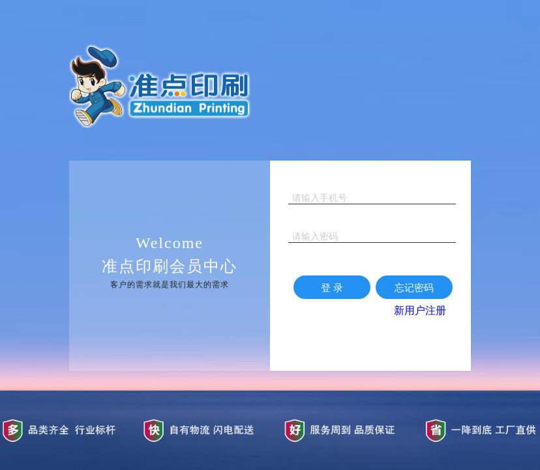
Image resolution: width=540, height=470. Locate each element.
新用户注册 (420, 310)
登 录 (332, 287)
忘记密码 (414, 287)
